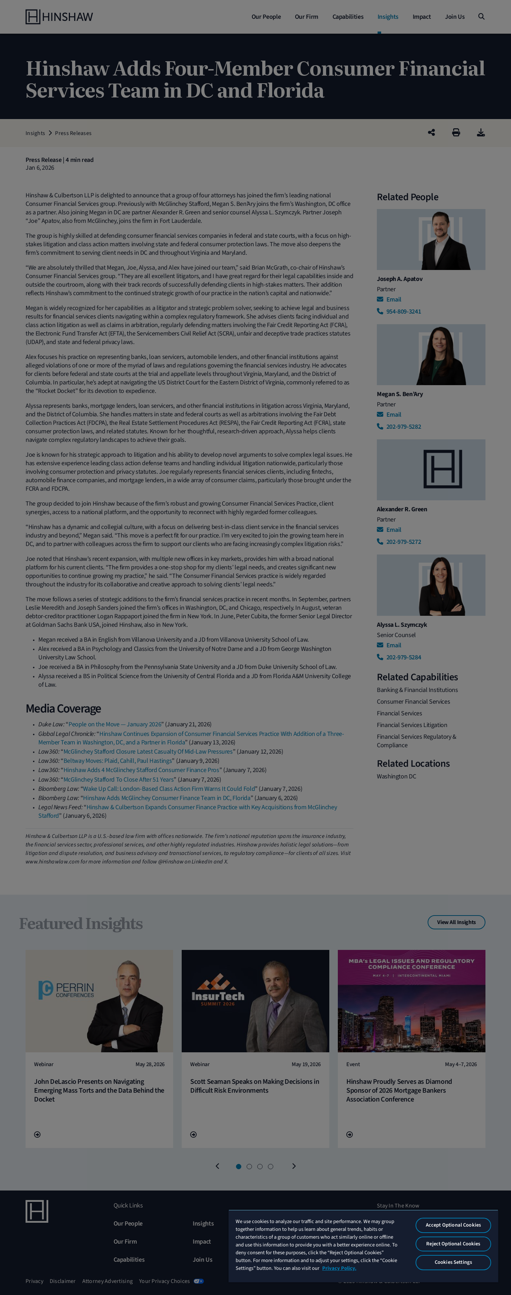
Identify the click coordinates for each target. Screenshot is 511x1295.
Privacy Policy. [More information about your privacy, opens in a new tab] (339, 1268)
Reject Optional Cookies (453, 1244)
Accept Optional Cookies (453, 1225)
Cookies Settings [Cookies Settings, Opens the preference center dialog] (453, 1262)
